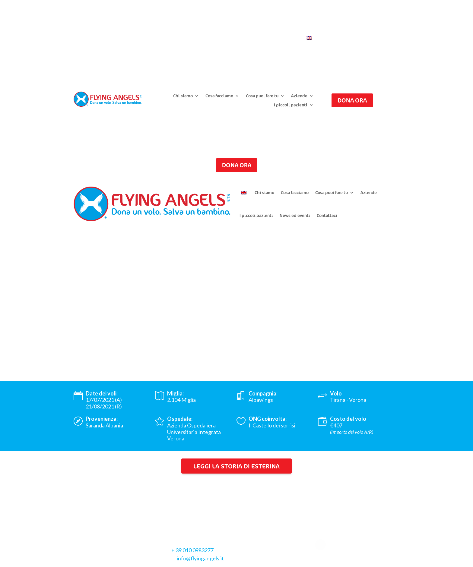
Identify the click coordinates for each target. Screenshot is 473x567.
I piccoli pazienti (290, 105)
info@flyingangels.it (200, 558)
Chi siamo (183, 96)
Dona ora (352, 100)
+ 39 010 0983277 (192, 550)
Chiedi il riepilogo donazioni (232, 29)
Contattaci (288, 38)
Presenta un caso (180, 29)
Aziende (299, 96)
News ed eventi (295, 215)
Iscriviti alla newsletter (290, 29)
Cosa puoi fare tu (262, 96)
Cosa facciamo (219, 96)
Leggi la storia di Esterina (236, 466)
